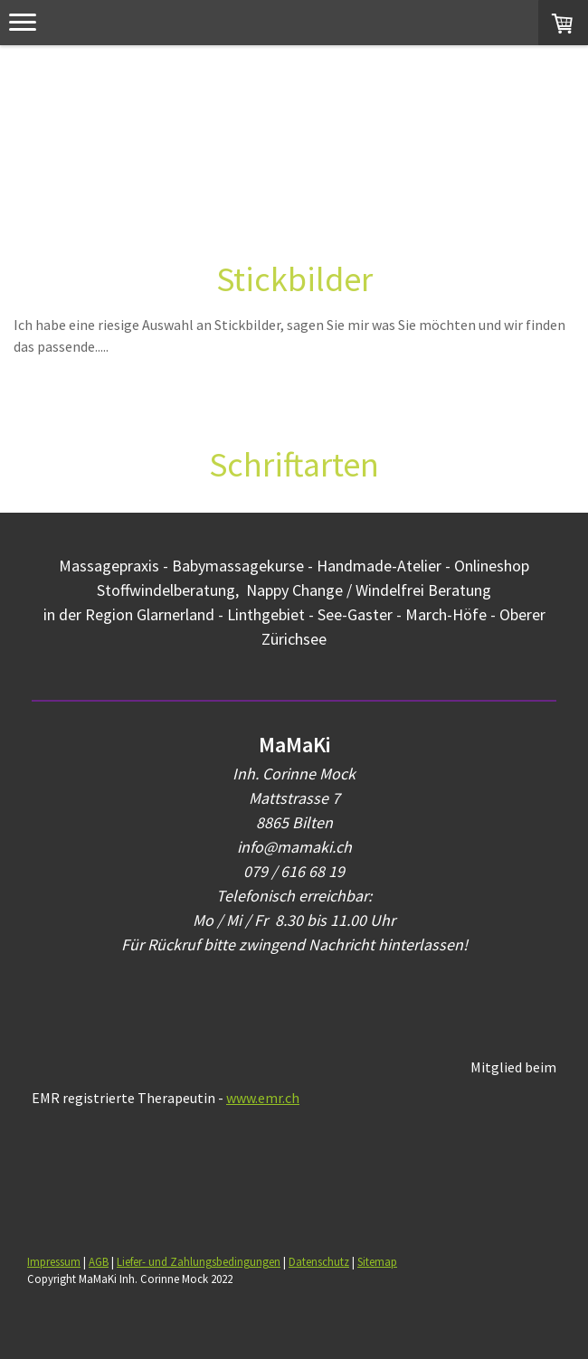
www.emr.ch (262, 1098)
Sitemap (377, 1261)
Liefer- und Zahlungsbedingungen (198, 1261)
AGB (99, 1261)
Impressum (54, 1261)
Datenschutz (319, 1261)
